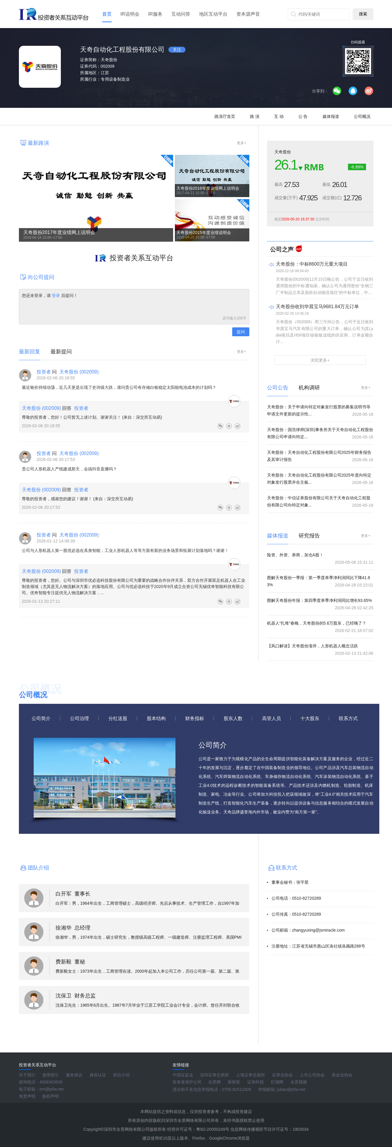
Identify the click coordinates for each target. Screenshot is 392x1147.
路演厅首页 (224, 116)
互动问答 (180, 14)
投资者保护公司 (187, 1082)
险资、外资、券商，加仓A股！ (295, 555)
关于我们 (27, 1075)
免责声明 (27, 1096)
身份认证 (98, 1075)
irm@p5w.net (52, 1089)
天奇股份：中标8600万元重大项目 (312, 264)
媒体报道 (331, 116)
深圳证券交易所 (214, 1075)
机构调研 (309, 388)
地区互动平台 (213, 14)
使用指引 (50, 1075)
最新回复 (29, 352)
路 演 (254, 116)
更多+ (241, 143)
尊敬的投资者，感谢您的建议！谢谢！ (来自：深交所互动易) (77, 498)
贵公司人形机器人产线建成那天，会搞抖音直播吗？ (69, 469)
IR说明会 (130, 14)
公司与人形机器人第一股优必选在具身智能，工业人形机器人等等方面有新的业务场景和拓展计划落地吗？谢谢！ (125, 550)
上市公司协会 (312, 1075)
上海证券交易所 (250, 1075)
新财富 (234, 1082)
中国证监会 (183, 1075)
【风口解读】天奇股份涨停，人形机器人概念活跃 (312, 646)
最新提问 (61, 352)
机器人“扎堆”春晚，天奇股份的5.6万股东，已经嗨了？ (317, 623)
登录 (56, 295)
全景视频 (298, 1082)
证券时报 (255, 1082)
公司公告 (277, 388)
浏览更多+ (319, 360)
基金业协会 (342, 1075)
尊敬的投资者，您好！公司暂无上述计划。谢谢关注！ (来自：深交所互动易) (92, 417)
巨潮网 (277, 1082)
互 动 (279, 116)
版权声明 (50, 1096)
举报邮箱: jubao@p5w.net (282, 1089)
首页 (107, 14)
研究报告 (309, 536)
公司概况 (362, 116)
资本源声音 (248, 14)
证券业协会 (282, 1075)
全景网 (214, 1082)
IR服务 (155, 14)
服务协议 (74, 1075)
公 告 (303, 116)
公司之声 (282, 249)
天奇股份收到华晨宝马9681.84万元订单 (317, 306)
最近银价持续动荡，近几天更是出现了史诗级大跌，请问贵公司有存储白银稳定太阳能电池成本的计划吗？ (119, 387)
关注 (177, 49)
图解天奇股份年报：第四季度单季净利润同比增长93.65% (319, 600)
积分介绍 (121, 1075)
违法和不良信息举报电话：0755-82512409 (212, 1089)
